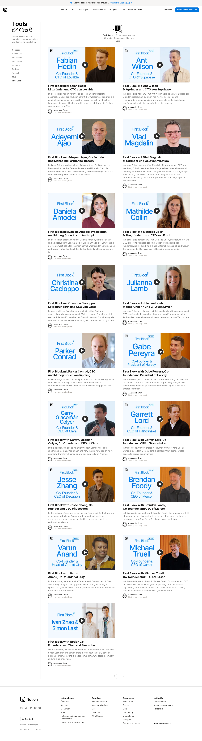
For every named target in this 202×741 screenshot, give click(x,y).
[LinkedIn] (31, 708)
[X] (26, 708)
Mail (14, 77)
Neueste (16, 50)
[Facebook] (35, 708)
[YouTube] (40, 708)
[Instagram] (22, 708)
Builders (16, 65)
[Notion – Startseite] (5, 10)
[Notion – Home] (29, 699)
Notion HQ (17, 53)
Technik (15, 73)
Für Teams (17, 57)
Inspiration (17, 61)
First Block (17, 81)
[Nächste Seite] (123, 676)
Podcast (15, 69)
